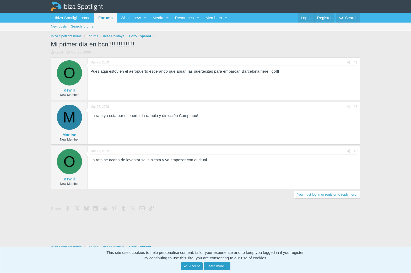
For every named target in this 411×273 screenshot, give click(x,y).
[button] (145, 18)
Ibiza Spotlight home (72, 17)
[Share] (348, 63)
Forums (105, 17)
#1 (355, 62)
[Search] (348, 18)
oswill (59, 52)
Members (214, 17)
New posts (59, 26)
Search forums (82, 26)
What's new (131, 17)
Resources (184, 17)
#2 (355, 107)
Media (158, 17)
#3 (355, 151)
